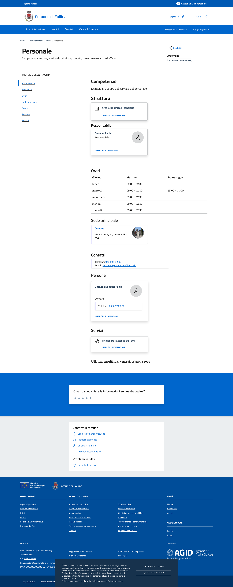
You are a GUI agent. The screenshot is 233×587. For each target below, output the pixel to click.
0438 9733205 (113, 261)
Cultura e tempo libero (127, 526)
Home (22, 40)
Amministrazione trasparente (131, 551)
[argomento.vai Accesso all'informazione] (180, 60)
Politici (23, 517)
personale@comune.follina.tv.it (119, 265)
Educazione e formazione (80, 517)
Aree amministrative (29, 508)
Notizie (170, 504)
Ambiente (122, 517)
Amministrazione (35, 40)
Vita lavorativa (124, 504)
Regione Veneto (30, 3)
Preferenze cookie (115, 581)
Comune (99, 228)
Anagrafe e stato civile (79, 508)
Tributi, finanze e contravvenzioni (132, 521)
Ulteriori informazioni (113, 115)
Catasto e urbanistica (78, 504)
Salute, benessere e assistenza (82, 526)
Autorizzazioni (75, 513)
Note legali (122, 555)
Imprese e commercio (127, 530)
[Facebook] (182, 16)
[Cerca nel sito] (207, 16)
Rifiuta (153, 566)
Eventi (170, 535)
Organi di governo (28, 504)
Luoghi (170, 531)
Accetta (153, 572)
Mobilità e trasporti (126, 508)
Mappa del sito (29, 581)
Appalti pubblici (75, 521)
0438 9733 (28, 554)
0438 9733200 (117, 306)
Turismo (72, 530)
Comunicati (172, 508)
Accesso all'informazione (176, 29)
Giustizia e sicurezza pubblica (130, 513)
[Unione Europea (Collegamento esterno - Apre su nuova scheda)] (33, 486)
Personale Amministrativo (31, 521)
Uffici (48, 40)
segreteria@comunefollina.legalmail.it (40, 562)
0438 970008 (30, 558)
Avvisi (170, 513)
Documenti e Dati (27, 526)
